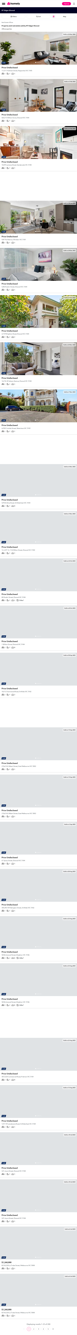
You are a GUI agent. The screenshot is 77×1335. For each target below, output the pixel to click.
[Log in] (74, 3)
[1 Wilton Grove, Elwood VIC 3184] (38, 628)
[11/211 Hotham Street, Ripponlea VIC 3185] (38, 54)
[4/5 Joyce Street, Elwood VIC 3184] (38, 1154)
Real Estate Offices (7, 22)
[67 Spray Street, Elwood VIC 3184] (38, 844)
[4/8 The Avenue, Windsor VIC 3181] (38, 223)
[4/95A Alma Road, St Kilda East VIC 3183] (38, 486)
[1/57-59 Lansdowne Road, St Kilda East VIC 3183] (38, 1107)
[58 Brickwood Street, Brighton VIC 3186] (38, 938)
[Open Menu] (3, 3)
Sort (38, 17)
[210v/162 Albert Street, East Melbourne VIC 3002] (38, 749)
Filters (13, 17)
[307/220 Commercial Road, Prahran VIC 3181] (38, 1060)
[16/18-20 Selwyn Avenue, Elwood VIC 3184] (38, 364)
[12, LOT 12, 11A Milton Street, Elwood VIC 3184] (38, 533)
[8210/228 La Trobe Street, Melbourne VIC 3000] (38, 1249)
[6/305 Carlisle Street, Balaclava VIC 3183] (38, 411)
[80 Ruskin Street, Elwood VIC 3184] (38, 580)
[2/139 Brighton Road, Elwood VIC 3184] (38, 317)
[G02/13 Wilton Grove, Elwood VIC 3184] (38, 101)
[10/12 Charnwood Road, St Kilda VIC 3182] (38, 675)
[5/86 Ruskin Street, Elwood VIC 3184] (38, 270)
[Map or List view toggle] (63, 17)
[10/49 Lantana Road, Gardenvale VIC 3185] (38, 148)
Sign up (66, 4)
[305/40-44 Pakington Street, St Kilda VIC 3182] (38, 891)
